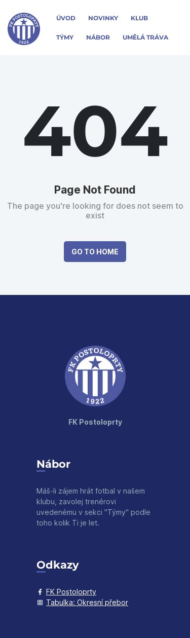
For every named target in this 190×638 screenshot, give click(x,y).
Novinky (103, 18)
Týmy (64, 37)
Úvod (65, 18)
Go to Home (95, 251)
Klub (139, 18)
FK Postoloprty (66, 591)
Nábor (98, 37)
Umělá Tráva (145, 37)
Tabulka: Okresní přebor (82, 602)
